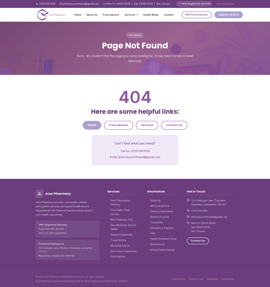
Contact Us (174, 125)
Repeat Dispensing (121, 234)
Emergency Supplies (162, 227)
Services (129, 14)
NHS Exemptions (159, 205)
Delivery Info (227, 279)
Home (77, 14)
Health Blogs (151, 14)
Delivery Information (161, 211)
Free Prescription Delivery (120, 202)
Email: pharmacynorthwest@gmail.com (135, 157)
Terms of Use (196, 279)
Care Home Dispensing (124, 251)
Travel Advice (118, 240)
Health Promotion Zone (163, 238)
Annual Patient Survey (162, 249)
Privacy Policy (178, 279)
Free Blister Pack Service (120, 212)
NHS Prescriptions (196, 14)
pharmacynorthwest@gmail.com (81, 3)
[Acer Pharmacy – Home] (51, 14)
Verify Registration (225, 4)
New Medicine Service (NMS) (123, 227)
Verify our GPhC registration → (54, 233)
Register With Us (228, 14)
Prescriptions (111, 14)
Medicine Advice (120, 245)
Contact (169, 14)
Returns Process (159, 216)
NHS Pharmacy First (122, 219)
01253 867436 (47, 3)
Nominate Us (157, 244)
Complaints (156, 222)
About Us (92, 14)
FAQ (152, 233)
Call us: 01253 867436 (135, 151)
